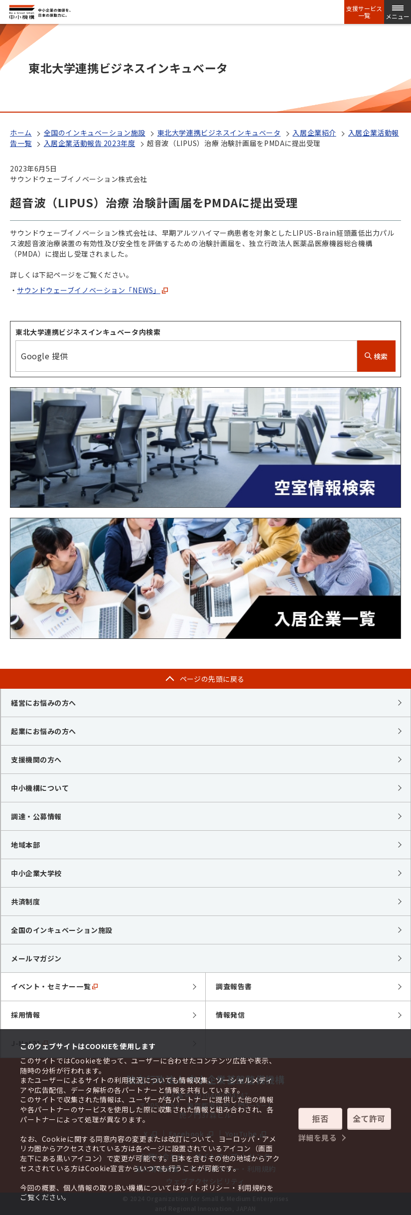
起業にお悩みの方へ (43, 731)
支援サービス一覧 (364, 12)
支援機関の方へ (36, 759)
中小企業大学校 (36, 873)
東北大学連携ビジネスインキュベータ (219, 133)
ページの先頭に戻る (212, 679)
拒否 (320, 1118)
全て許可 (369, 1118)
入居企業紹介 (314, 133)
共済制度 (25, 902)
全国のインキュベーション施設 (94, 133)
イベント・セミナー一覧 (54, 986)
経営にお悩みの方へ (43, 703)
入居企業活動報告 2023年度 (89, 143)
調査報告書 (234, 986)
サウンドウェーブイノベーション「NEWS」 (92, 290)
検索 (376, 356)
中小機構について (40, 788)
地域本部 (25, 845)
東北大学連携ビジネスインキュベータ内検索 (87, 331)
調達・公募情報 (36, 816)
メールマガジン (36, 958)
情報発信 (230, 1015)
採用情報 (25, 1015)
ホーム (21, 133)
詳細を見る (317, 1137)
